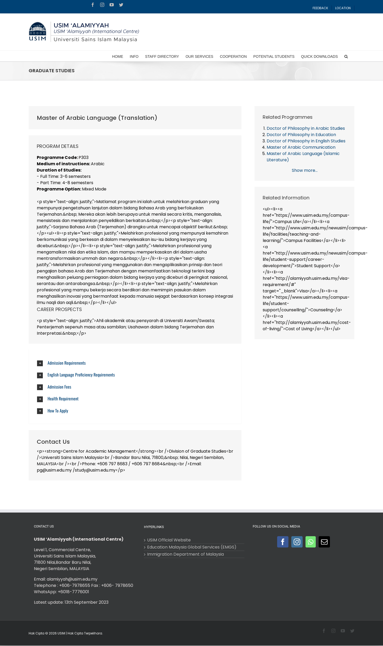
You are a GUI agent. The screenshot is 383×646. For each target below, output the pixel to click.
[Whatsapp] (311, 541)
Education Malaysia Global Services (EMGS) (191, 547)
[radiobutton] (135, 363)
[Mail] (324, 541)
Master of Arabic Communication (301, 147)
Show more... (305, 170)
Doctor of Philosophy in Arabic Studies (306, 128)
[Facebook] (282, 541)
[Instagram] (297, 541)
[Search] (346, 56)
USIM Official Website (169, 540)
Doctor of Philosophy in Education (301, 135)
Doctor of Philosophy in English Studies (306, 141)
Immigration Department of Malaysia (185, 554)
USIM (61, 633)
